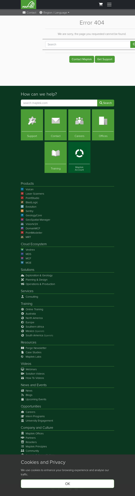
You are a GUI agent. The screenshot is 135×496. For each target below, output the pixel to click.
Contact (29, 12)
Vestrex (28, 250)
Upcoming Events (33, 399)
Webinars (29, 370)
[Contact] (56, 124)
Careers (28, 412)
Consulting (29, 297)
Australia (28, 314)
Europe (27, 322)
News (25, 385)
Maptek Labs (31, 357)
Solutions (27, 269)
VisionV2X (29, 224)
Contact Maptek (82, 59)
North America (32, 318)
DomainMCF (30, 228)
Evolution (28, 207)
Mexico (32, 331)
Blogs (26, 395)
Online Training (32, 309)
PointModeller (31, 233)
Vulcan (27, 189)
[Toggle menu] (109, 4)
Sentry (27, 211)
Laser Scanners (32, 194)
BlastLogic (29, 202)
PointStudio (30, 198)
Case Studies (31, 352)
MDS (26, 254)
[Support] (32, 124)
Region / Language (53, 12)
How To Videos (32, 378)
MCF (26, 258)
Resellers (29, 442)
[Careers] (79, 124)
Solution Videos (33, 374)
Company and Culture (37, 427)
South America (37, 335)
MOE (26, 263)
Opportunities (31, 406)
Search (106, 103)
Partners (28, 438)
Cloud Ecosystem (34, 244)
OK (67, 483)
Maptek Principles (34, 446)
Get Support (104, 59)
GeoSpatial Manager (35, 220)
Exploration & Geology (36, 275)
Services (27, 291)
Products (27, 183)
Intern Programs (33, 416)
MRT (26, 237)
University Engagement (37, 421)
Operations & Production (38, 284)
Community (30, 451)
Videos (26, 363)
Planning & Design (34, 280)
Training (26, 303)
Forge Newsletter (34, 348)
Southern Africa (32, 327)
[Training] (56, 157)
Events (42, 385)
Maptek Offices (32, 433)
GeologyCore (31, 215)
